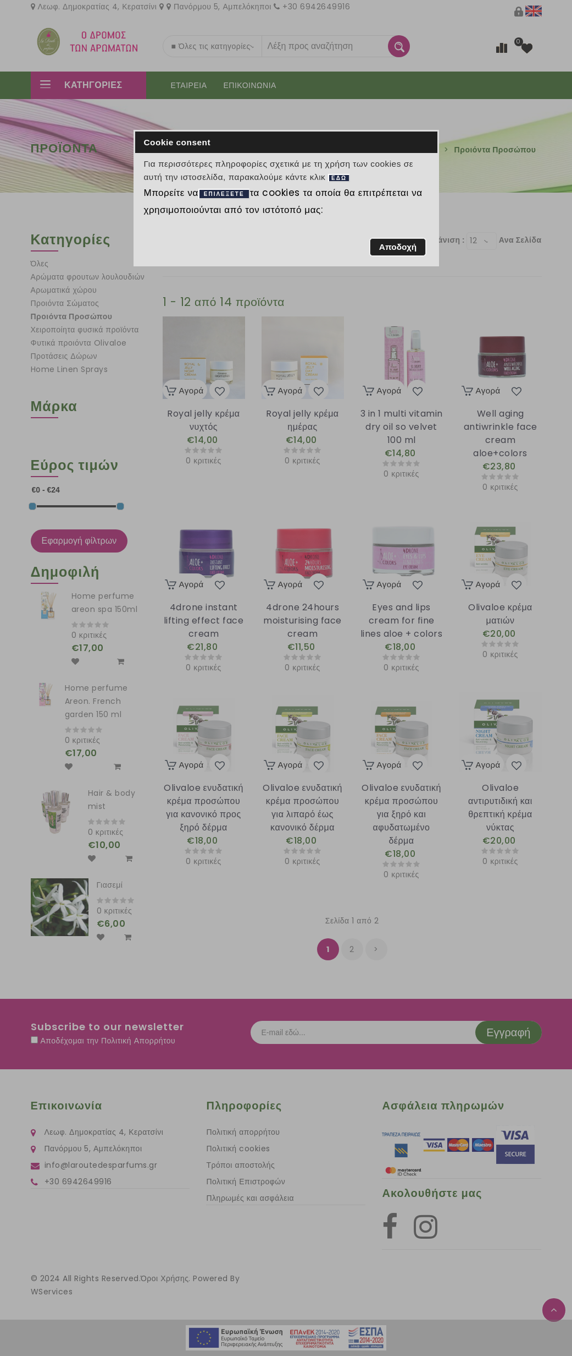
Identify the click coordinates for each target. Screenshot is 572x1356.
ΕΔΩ (339, 178)
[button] (397, 247)
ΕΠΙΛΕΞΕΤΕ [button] (224, 194)
